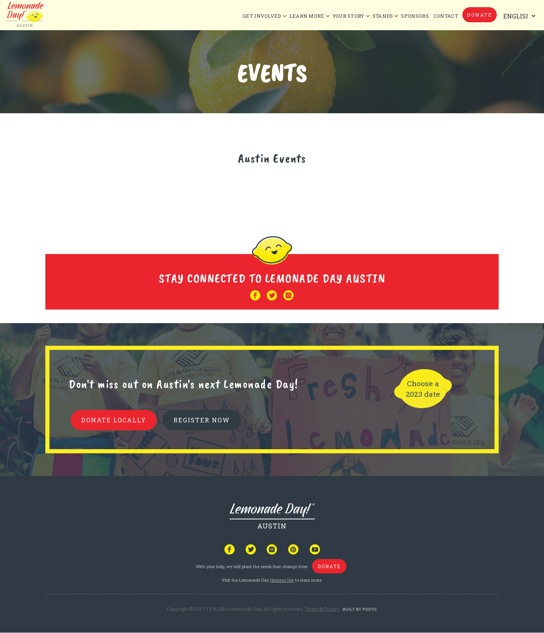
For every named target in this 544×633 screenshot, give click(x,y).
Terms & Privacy (322, 609)
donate (479, 14)
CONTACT (445, 15)
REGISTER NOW (201, 420)
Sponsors (414, 15)
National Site (282, 580)
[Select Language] (517, 16)
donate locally (113, 420)
